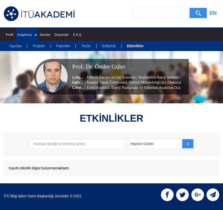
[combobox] (161, 144)
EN (213, 13)
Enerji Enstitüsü (98, 87)
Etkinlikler (135, 46)
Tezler (86, 46)
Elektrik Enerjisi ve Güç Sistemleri (111, 77)
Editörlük (109, 46)
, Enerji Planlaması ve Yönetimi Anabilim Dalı (145, 87)
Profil (9, 35)
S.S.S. (77, 35)
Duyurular (61, 35)
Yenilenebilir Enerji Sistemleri (159, 77)
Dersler (45, 35)
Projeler (39, 46)
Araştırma (27, 35)
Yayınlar (15, 46)
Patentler (63, 46)
